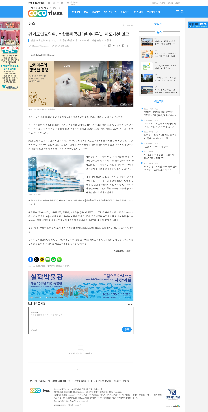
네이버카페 (53, 259)
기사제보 (155, 3)
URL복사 (105, 46)
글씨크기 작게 (132, 46)
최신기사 (159, 101)
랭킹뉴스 (159, 24)
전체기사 (76, 14)
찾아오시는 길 (44, 381)
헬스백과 (124, 14)
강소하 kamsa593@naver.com (38, 46)
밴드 (59, 259)
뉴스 (86, 14)
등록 (127, 329)
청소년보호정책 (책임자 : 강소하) (80, 381)
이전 (77, 368)
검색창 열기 (182, 12)
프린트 (118, 46)
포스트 (62, 3)
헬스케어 (96, 14)
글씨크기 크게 (127, 46)
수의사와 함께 (153, 14)
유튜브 (49, 3)
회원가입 (170, 3)
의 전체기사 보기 (122, 251)
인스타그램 (54, 3)
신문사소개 (32, 381)
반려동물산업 (110, 14)
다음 (84, 368)
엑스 (36, 259)
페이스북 (58, 3)
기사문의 (162, 3)
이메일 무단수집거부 (103, 381)
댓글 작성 (34, 312)
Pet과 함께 (138, 14)
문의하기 (126, 381)
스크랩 (123, 46)
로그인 (177, 3)
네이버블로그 (48, 259)
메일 (114, 46)
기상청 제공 (72, 4)
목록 (109, 46)
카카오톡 (42, 259)
